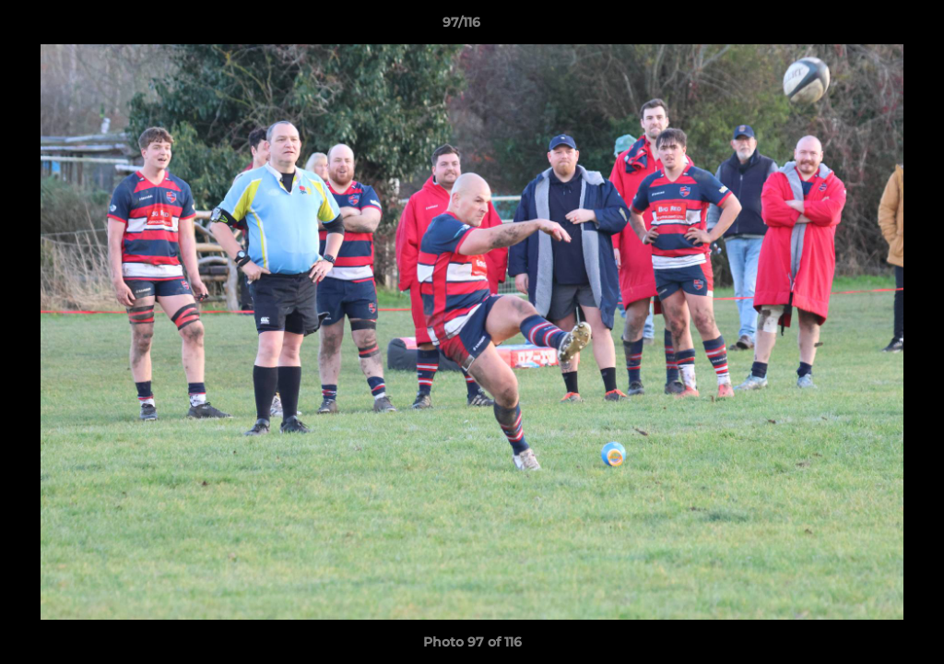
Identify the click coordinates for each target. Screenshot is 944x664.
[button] (867, 26)
